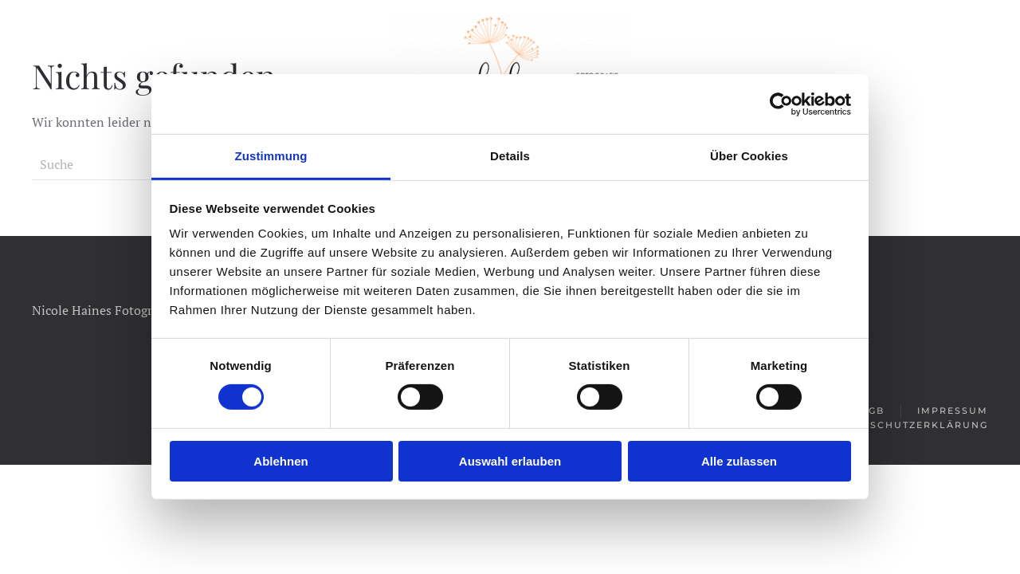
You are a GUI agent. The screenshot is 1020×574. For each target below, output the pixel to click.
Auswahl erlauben (510, 461)
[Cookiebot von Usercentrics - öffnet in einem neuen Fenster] (781, 104)
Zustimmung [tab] (271, 156)
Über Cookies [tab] (749, 156)
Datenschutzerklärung (909, 425)
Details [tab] (510, 156)
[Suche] (127, 164)
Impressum (952, 410)
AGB (873, 410)
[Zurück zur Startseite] (510, 60)
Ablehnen (280, 461)
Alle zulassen (739, 461)
